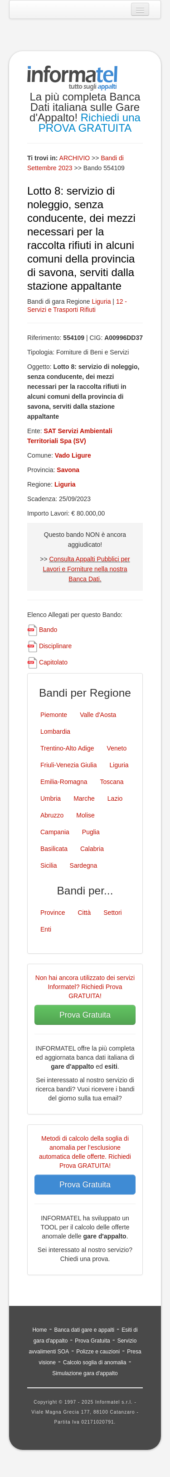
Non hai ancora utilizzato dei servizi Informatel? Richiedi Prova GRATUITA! (85, 986)
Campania (54, 832)
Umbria (50, 798)
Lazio (114, 798)
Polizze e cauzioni (98, 1351)
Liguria (101, 301)
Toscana (111, 781)
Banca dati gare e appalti (84, 1330)
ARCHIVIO (74, 158)
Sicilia (48, 865)
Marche (84, 798)
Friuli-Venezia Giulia (68, 765)
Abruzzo (51, 815)
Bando (48, 629)
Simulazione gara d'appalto (84, 1373)
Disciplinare (55, 646)
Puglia (91, 832)
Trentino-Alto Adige (67, 748)
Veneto (117, 748)
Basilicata (54, 848)
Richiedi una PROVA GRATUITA (90, 122)
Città (84, 912)
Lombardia (55, 731)
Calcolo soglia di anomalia (94, 1362)
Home (39, 1330)
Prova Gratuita (85, 1014)
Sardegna (83, 865)
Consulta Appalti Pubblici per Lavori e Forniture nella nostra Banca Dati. (86, 569)
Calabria (92, 848)
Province (52, 912)
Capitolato (53, 662)
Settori (112, 912)
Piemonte (53, 714)
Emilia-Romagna (63, 781)
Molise (85, 815)
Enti (45, 929)
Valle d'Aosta (98, 714)
